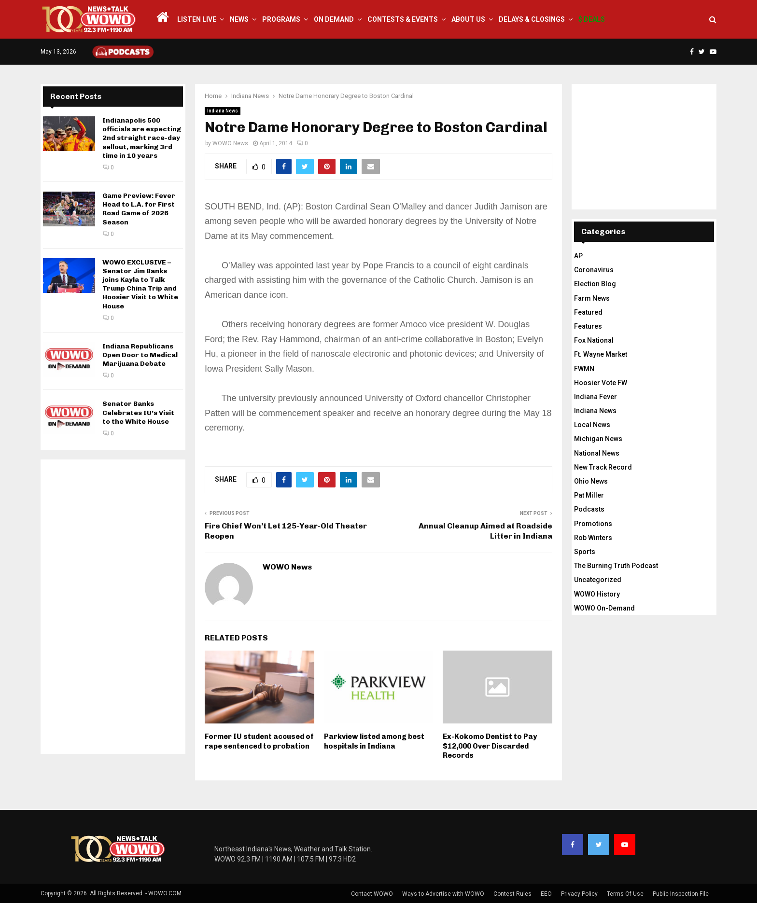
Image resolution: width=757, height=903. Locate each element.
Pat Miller (589, 495)
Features (588, 326)
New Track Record (603, 467)
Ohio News (591, 481)
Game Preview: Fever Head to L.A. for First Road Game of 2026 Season (138, 209)
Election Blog (595, 284)
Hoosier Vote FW (600, 383)
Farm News (592, 298)
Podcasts (589, 509)
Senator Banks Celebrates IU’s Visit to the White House (138, 412)
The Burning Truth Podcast (616, 566)
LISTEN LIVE (196, 19)
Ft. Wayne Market (600, 354)
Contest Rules (512, 893)
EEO (546, 893)
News (239, 19)
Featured (588, 312)
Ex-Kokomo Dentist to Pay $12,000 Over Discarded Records (490, 746)
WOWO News (230, 143)
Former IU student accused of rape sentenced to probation (259, 741)
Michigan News (598, 439)
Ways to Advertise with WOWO (443, 893)
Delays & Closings (532, 19)
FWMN (584, 369)
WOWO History (597, 594)
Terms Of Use (625, 893)
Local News (592, 425)
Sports (584, 552)
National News (596, 453)
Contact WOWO (372, 893)
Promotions (593, 524)
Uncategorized (597, 579)
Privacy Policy (579, 893)
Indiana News (222, 110)
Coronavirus (594, 270)
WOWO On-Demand (604, 608)
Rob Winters (593, 538)
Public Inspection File (681, 893)
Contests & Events (402, 19)
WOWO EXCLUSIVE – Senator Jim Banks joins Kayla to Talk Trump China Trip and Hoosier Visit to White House (140, 284)
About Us (468, 19)
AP (578, 256)
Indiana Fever (595, 397)
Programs (281, 19)
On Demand (334, 19)
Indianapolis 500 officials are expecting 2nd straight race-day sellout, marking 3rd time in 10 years (141, 138)
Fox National (594, 340)
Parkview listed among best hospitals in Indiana (374, 741)
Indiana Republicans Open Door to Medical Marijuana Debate (140, 355)
